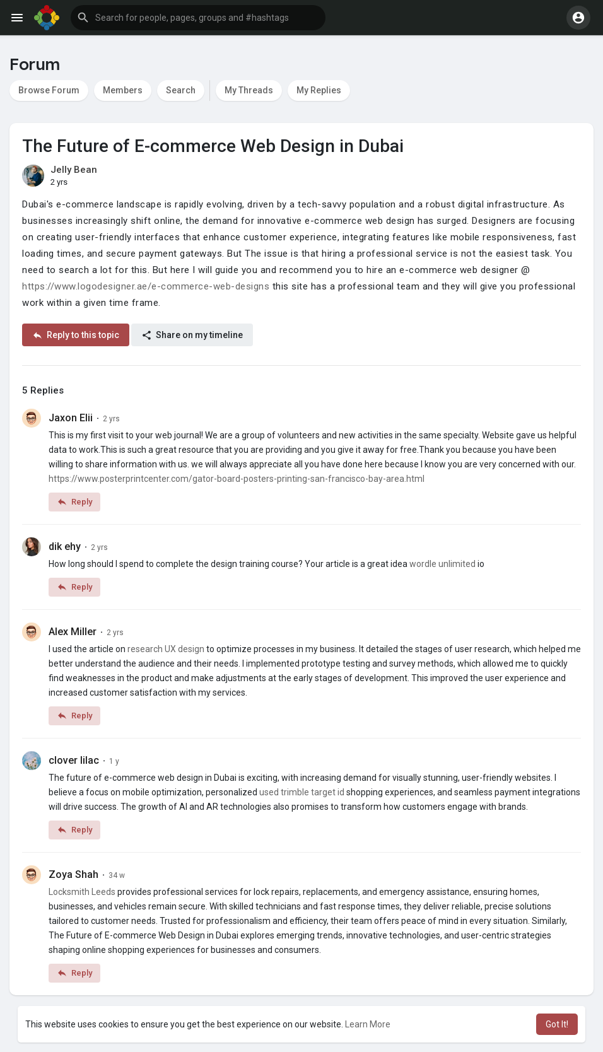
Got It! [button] (557, 1024)
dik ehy (65, 546)
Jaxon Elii (71, 418)
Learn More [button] (367, 1024)
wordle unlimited (442, 564)
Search (181, 90)
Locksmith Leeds (82, 892)
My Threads (249, 90)
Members (123, 90)
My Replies (318, 90)
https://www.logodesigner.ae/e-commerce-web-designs (145, 286)
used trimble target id (301, 792)
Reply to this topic (75, 335)
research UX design (165, 649)
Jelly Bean (73, 169)
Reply (74, 501)
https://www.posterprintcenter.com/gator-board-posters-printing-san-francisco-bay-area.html (236, 479)
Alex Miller (73, 632)
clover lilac (74, 760)
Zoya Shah (73, 874)
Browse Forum (48, 90)
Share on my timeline (192, 335)
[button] (198, 17)
